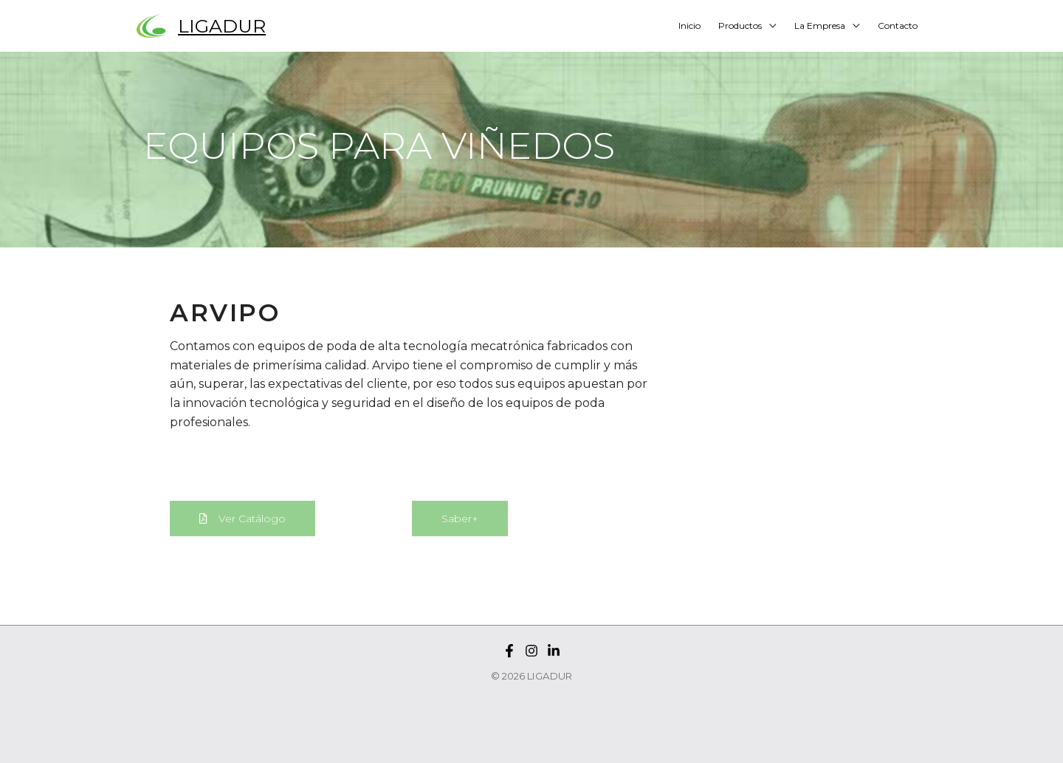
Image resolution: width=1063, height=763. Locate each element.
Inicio (689, 25)
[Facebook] (509, 650)
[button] (242, 518)
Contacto (898, 25)
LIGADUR (222, 26)
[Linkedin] (553, 650)
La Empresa (819, 25)
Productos (740, 25)
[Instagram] (531, 650)
